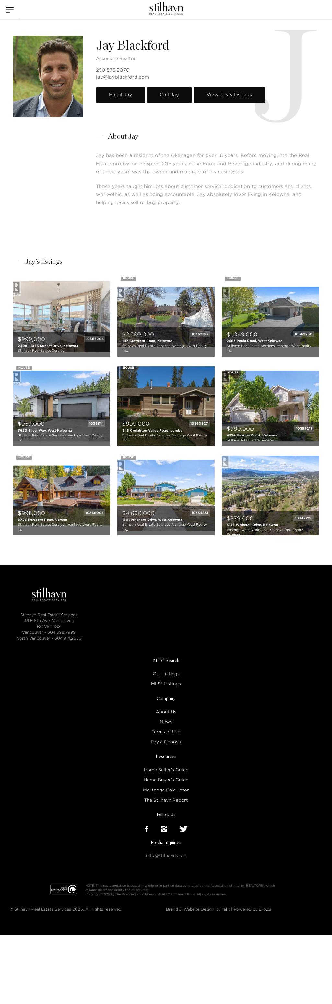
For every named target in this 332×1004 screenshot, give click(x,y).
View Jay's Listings (229, 94)
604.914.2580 (68, 638)
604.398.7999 (61, 632)
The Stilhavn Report (166, 800)
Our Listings (166, 673)
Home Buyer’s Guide (166, 779)
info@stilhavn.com (166, 855)
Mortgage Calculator (166, 790)
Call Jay (169, 94)
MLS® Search (166, 660)
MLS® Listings (166, 683)
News (166, 721)
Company (166, 698)
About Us (166, 711)
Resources (166, 756)
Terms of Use (166, 731)
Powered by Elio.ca (252, 909)
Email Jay (120, 94)
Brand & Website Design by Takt (198, 909)
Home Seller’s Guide (166, 769)
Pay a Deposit (166, 742)
